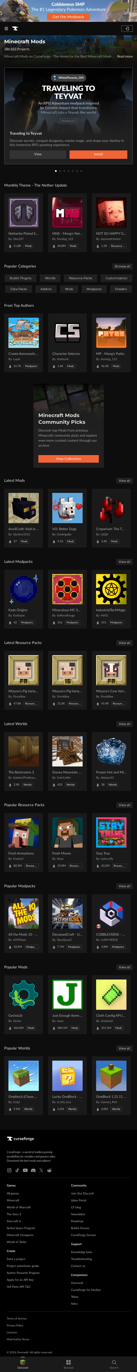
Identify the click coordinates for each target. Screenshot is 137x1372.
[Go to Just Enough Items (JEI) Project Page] (67, 1004)
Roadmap (77, 1221)
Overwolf (77, 1283)
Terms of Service (17, 1318)
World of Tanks (16, 1242)
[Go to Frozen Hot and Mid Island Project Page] (111, 761)
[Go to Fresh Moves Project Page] (67, 842)
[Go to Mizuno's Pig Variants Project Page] (67, 680)
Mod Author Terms (18, 1339)
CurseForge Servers (83, 1235)
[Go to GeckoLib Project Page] (23, 1004)
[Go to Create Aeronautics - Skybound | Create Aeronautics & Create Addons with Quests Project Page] (23, 342)
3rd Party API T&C (19, 1286)
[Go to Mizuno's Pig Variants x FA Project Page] (23, 680)
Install (98, 154)
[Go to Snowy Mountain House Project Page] (67, 761)
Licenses (12, 1332)
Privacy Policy (15, 1325)
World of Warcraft (19, 1207)
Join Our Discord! (82, 1193)
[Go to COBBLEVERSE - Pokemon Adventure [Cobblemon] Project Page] (111, 923)
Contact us (78, 1266)
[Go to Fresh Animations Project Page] (23, 842)
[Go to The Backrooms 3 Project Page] (23, 761)
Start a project (16, 1259)
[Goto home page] (15, 28)
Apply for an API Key (20, 1280)
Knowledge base (81, 1252)
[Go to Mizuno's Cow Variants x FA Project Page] (111, 680)
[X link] (41, 1170)
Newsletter (78, 1214)
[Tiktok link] (17, 1170)
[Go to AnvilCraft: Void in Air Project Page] (23, 518)
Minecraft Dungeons (20, 1235)
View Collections (68, 459)
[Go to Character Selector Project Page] (67, 342)
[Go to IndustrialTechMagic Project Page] (111, 599)
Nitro (74, 1303)
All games (13, 1193)
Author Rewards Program (23, 1273)
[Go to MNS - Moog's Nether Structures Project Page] (67, 222)
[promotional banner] (68, 11)
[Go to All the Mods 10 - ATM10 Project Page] (23, 923)
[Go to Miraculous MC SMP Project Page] (67, 599)
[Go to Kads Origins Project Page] (23, 599)
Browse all (122, 266)
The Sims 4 (14, 1214)
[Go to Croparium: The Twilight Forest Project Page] (111, 518)
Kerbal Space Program (21, 1228)
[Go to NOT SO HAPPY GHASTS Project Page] (111, 222)
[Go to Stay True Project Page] (111, 842)
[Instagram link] (9, 1170)
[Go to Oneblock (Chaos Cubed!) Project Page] (23, 1085)
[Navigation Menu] (6, 28)
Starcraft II (14, 1221)
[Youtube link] (25, 1170)
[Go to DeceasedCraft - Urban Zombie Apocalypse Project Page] (67, 923)
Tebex (74, 1297)
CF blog (76, 1207)
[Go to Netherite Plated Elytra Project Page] (23, 222)
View (38, 154)
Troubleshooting (81, 1259)
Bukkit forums (80, 1228)
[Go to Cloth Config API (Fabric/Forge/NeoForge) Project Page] (111, 1004)
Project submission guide (23, 1266)
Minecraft (13, 1200)
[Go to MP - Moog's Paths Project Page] (111, 342)
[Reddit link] (49, 1170)
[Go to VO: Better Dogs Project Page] (67, 518)
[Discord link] (33, 1170)
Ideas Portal (78, 1200)
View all (124, 481)
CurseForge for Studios (86, 1290)
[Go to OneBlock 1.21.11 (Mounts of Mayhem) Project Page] (111, 1085)
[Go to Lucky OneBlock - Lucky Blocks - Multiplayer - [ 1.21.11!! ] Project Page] (67, 1085)
